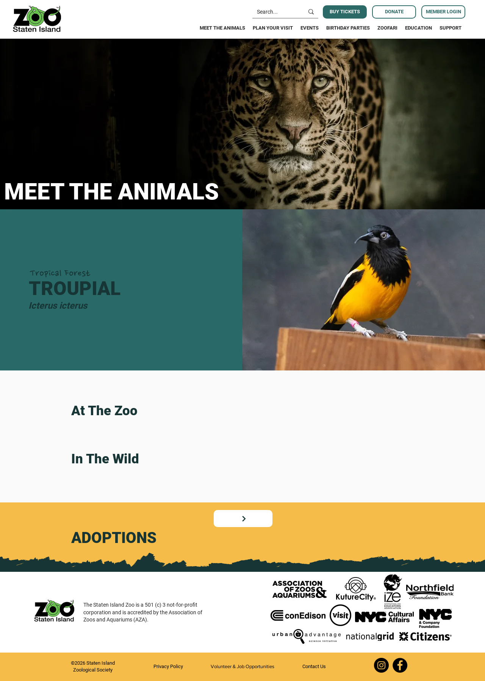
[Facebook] (400, 665)
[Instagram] (381, 665)
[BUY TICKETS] (345, 12)
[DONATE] (394, 12)
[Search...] (272, 12)
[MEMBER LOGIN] (443, 12)
